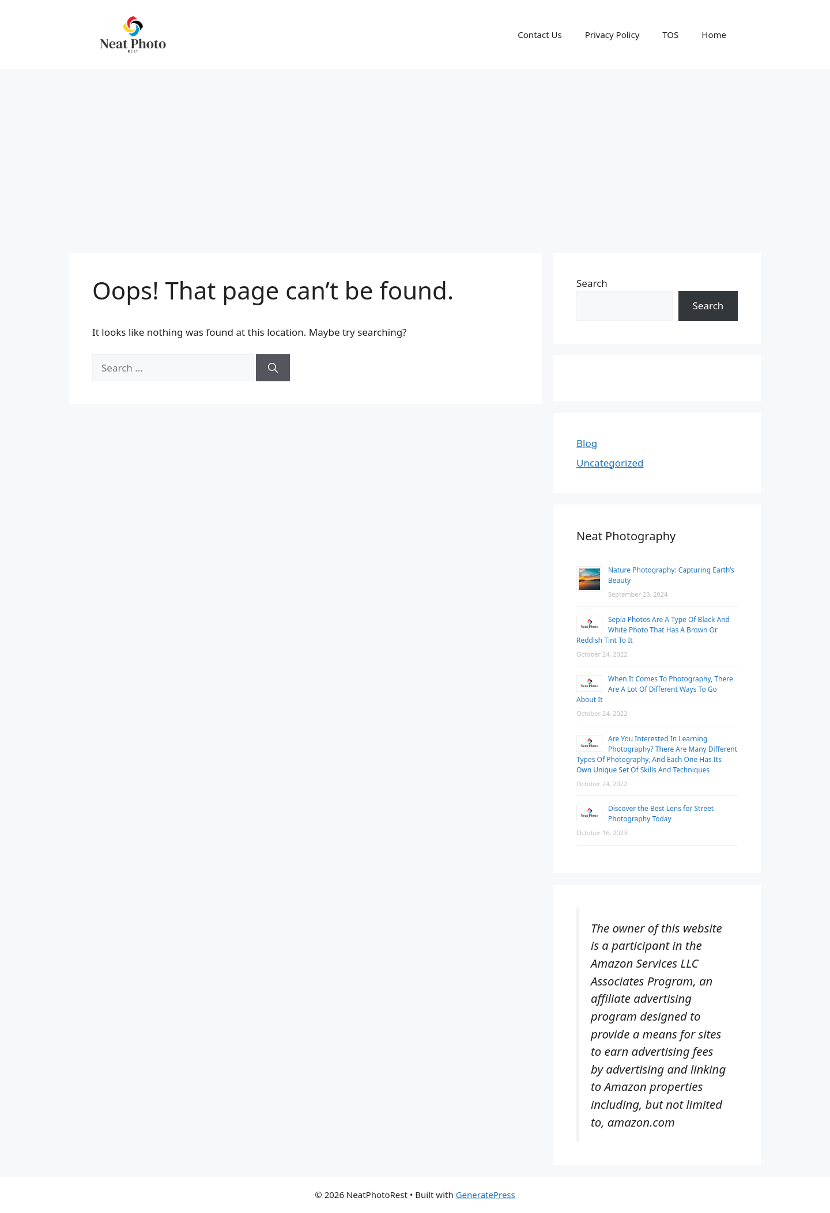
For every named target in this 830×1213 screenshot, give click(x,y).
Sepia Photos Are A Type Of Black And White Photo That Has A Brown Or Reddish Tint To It (653, 630)
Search (592, 283)
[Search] (273, 368)
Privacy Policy (612, 34)
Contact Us (539, 34)
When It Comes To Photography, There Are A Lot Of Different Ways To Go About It (654, 689)
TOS (670, 34)
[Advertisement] (415, 155)
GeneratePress (485, 1194)
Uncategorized (610, 462)
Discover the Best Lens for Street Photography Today (661, 813)
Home (713, 34)
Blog (586, 443)
